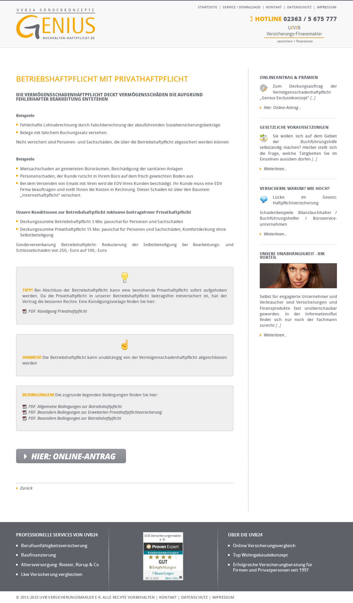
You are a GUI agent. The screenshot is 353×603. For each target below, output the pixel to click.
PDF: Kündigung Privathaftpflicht (57, 311)
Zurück (26, 488)
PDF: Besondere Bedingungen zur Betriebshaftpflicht (74, 418)
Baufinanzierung (38, 555)
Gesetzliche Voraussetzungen (294, 127)
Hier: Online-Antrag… (283, 107)
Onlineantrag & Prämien (289, 77)
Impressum (326, 7)
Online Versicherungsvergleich (264, 545)
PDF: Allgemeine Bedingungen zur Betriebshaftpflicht (75, 406)
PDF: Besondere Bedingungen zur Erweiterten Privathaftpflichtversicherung (95, 412)
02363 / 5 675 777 (310, 19)
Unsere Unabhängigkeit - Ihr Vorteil (292, 255)
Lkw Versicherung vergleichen (51, 574)
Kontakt (274, 7)
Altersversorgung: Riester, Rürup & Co (60, 565)
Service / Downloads (242, 7)
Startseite (207, 7)
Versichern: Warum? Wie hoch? (295, 188)
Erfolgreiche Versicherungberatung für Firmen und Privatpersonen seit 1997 (273, 567)
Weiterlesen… (275, 168)
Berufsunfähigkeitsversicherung (54, 545)
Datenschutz (299, 7)
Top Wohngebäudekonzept (260, 555)
